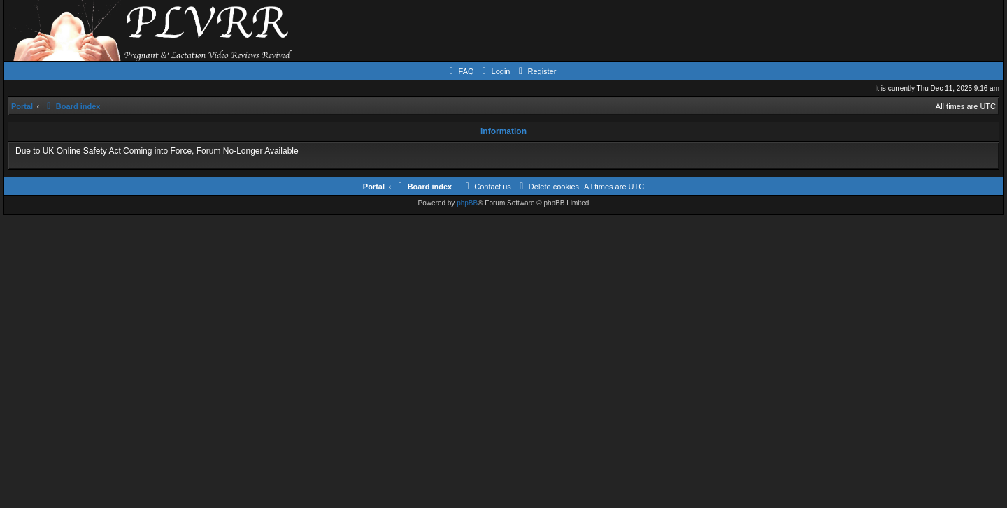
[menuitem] (460, 71)
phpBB (467, 203)
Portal (22, 106)
